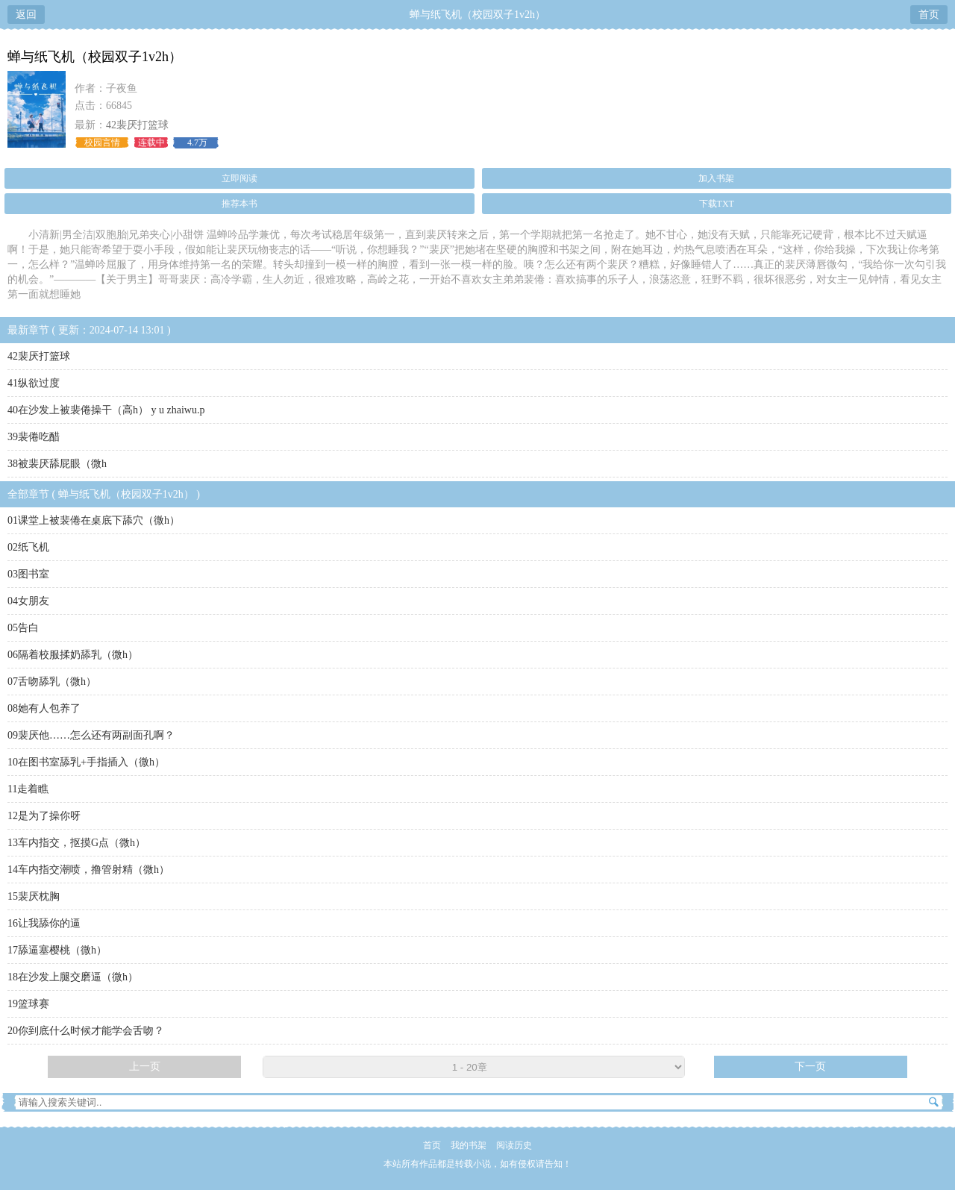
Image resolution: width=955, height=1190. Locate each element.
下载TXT (716, 203)
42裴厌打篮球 (137, 125)
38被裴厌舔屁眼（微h (57, 463)
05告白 (23, 627)
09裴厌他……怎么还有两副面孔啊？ (91, 735)
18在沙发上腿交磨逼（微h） (72, 977)
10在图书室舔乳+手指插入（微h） (86, 762)
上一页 (144, 1066)
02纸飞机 (28, 547)
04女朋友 (28, 601)
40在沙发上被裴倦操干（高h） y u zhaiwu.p (105, 410)
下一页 (810, 1066)
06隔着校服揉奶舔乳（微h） (72, 654)
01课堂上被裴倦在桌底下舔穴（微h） (93, 520)
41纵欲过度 (33, 383)
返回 (26, 14)
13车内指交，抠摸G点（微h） (76, 842)
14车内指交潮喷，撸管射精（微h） (88, 869)
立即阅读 (239, 178)
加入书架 (716, 178)
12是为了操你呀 (44, 815)
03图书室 (28, 574)
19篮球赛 (28, 1003)
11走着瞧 (27, 789)
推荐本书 (239, 203)
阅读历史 (514, 1145)
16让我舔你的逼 (44, 923)
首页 (928, 14)
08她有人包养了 (44, 708)
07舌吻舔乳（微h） (51, 681)
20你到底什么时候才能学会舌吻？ (85, 1030)
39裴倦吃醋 (33, 436)
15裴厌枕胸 (33, 896)
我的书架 (468, 1145)
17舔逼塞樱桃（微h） (57, 950)
